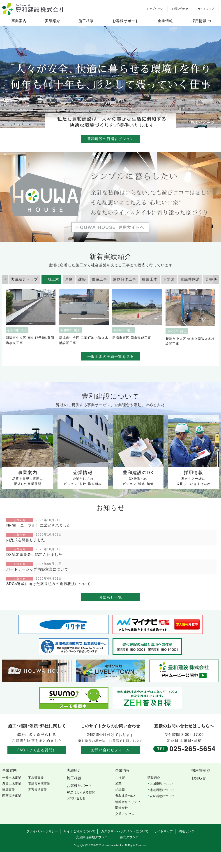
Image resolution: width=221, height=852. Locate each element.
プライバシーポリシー (42, 831)
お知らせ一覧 (110, 597)
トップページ (155, 8)
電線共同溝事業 (39, 783)
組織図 (120, 789)
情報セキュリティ (127, 802)
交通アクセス (124, 814)
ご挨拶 (120, 777)
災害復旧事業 (37, 789)
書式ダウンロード (132, 837)
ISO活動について (162, 784)
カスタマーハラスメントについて (124, 831)
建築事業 (8, 789)
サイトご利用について (79, 831)
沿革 (118, 783)
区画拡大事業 (11, 796)
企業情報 (165, 21)
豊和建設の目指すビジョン (110, 139)
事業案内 (19, 21)
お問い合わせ (180, 8)
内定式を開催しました (25, 540)
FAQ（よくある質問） (36, 750)
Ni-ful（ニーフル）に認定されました (38, 525)
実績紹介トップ (24, 279)
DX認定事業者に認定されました (34, 555)
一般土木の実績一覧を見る (110, 356)
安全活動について (162, 796)
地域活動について (162, 790)
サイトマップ (206, 8)
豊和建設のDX (125, 796)
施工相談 (86, 21)
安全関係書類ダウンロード (95, 837)
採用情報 (199, 21)
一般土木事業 (11, 777)
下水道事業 (36, 777)
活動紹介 (153, 777)
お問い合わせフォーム (110, 750)
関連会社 (121, 808)
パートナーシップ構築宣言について (37, 569)
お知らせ (198, 778)
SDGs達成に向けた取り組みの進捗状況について (48, 584)
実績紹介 (52, 21)
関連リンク (186, 831)
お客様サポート (125, 21)
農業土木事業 (11, 783)
